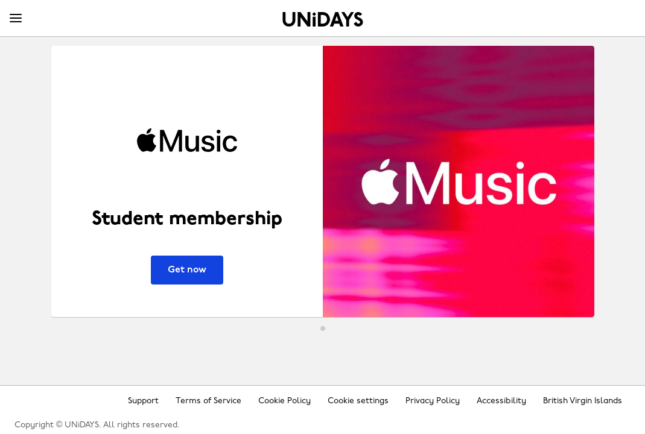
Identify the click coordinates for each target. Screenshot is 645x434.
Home (322, 19)
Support (143, 401)
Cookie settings (358, 401)
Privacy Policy (432, 401)
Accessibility (501, 401)
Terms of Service (208, 401)
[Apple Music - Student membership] (322, 181)
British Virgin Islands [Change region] (582, 401)
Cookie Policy (284, 401)
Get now (187, 270)
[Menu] (16, 18)
